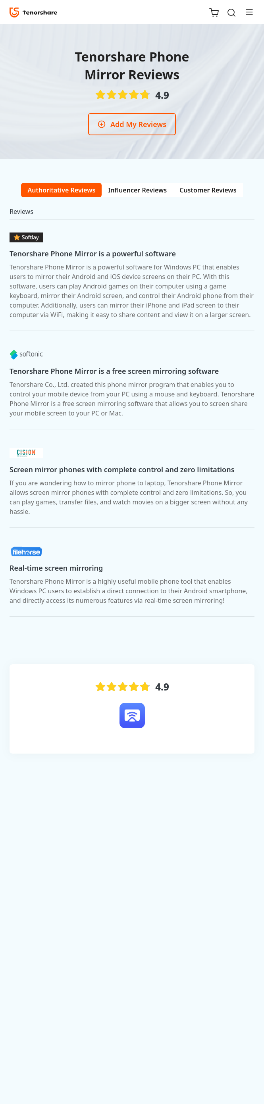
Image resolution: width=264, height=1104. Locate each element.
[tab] (61, 190)
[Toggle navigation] (246, 12)
